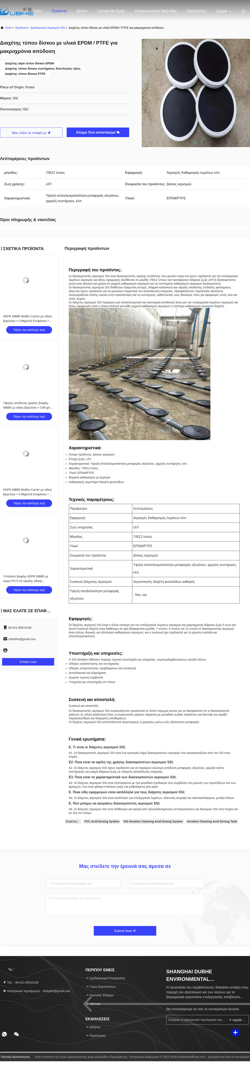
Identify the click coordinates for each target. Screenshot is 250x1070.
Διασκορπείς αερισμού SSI (47, 27)
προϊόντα (21, 27)
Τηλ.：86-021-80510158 (21, 982)
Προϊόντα (59, 11)
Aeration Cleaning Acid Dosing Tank (212, 821)
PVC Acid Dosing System (101, 821)
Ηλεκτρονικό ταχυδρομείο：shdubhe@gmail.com (36, 991)
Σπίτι (38, 11)
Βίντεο (82, 11)
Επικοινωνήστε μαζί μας (156, 11)
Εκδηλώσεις (197, 11)
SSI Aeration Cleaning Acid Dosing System (153, 821)
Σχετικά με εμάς (111, 11)
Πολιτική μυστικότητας (15, 1057)
